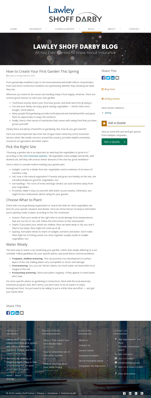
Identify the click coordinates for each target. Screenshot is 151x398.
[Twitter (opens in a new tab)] (13, 313)
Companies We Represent (93, 365)
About (114, 28)
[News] (142, 393)
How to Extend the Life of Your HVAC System (57, 355)
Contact (137, 28)
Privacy (40, 393)
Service (67, 28)
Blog (94, 28)
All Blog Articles (111, 98)
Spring (108, 112)
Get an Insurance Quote (93, 360)
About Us (93, 340)
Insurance (38, 28)
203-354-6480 (125, 358)
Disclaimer (52, 393)
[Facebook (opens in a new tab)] (8, 313)
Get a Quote (112, 141)
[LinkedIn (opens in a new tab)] (17, 313)
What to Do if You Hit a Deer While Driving (57, 367)
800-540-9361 (125, 354)
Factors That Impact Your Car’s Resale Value (57, 343)
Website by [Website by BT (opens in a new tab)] (68, 393)
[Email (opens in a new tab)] (22, 313)
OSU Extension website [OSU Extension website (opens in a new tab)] (35, 155)
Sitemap (10, 378)
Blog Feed (108, 89)
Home (13, 28)
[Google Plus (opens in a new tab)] (136, 393)
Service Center (93, 350)
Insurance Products (93, 355)
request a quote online (17, 362)
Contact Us (93, 345)
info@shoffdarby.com (129, 362)
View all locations (126, 373)
